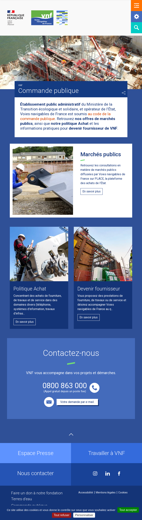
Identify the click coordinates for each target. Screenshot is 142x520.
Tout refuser (61, 515)
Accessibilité (85, 492)
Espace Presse (35, 453)
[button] (136, 5)
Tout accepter (128, 510)
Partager (123, 93)
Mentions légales (106, 492)
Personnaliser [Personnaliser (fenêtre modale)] (84, 515)
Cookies (123, 492)
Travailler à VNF (106, 453)
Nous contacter (35, 473)
